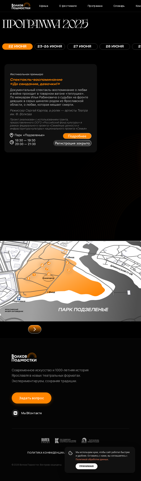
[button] (78, 135)
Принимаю (86, 466)
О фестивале (68, 6)
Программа (95, 6)
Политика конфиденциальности (52, 452)
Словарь (119, 6)
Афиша (43, 6)
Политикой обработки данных (92, 459)
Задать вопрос (31, 398)
